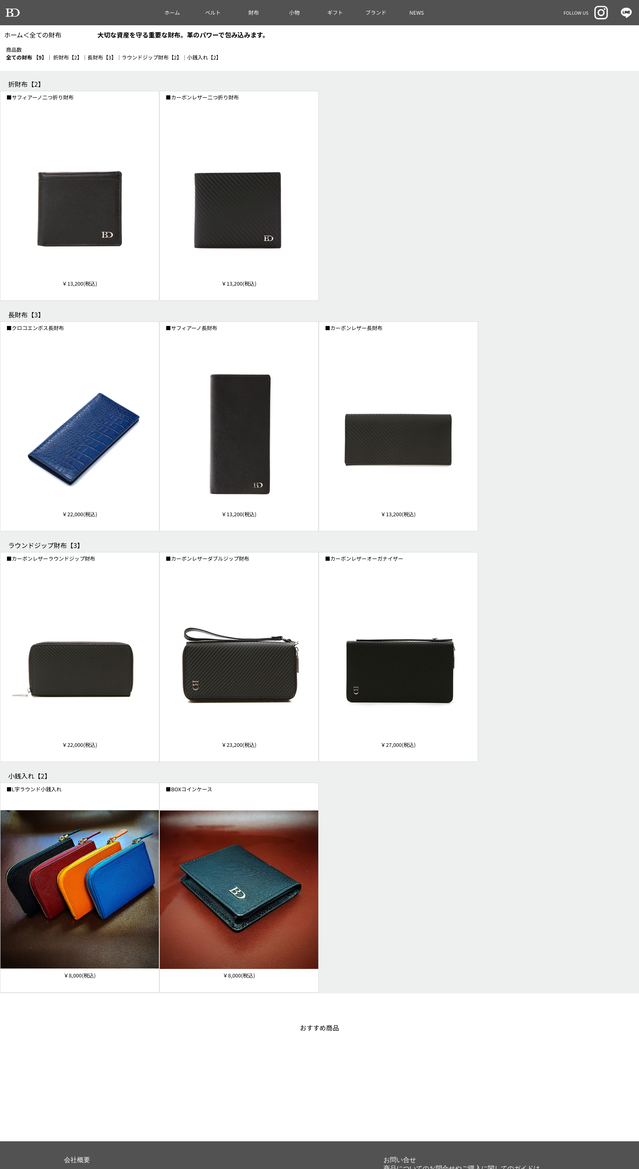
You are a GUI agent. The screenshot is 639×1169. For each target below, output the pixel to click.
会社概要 (77, 1159)
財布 (254, 12)
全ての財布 (45, 35)
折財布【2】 (67, 57)
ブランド (376, 12)
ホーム (172, 12)
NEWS (417, 12)
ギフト (335, 12)
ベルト (212, 12)
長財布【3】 (102, 57)
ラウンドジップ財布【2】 (152, 57)
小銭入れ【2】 (204, 57)
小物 (294, 12)
